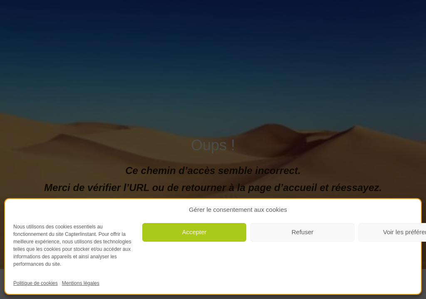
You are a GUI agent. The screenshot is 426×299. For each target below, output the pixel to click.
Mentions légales (80, 283)
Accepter (194, 231)
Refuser (303, 231)
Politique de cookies (35, 283)
